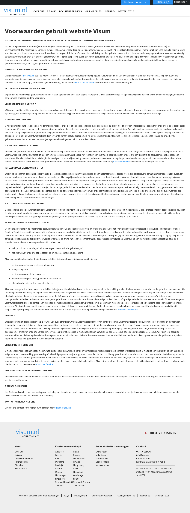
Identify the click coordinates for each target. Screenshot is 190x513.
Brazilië (58, 449)
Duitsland (59, 456)
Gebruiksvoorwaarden (84, 76)
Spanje (76, 473)
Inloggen (161, 2)
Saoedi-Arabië (102, 456)
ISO (52, 502)
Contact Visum (143, 452)
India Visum (101, 449)
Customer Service (121, 156)
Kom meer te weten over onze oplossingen (39, 490)
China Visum (101, 446)
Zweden (59, 479)
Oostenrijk (78, 469)
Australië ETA (102, 452)
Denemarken (79, 452)
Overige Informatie (126, 490)
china (57, 452)
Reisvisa (51, 11)
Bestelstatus (126, 11)
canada (76, 449)
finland (76, 456)
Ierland (58, 463)
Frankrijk (59, 459)
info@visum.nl (142, 449)
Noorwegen (60, 469)
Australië (59, 446)
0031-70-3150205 (143, 446)
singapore (60, 473)
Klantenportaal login (133, 2)
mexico (58, 466)
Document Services (70, 11)
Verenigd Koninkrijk (64, 476)
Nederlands (179, 1)
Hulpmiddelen (93, 11)
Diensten (109, 11)
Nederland (78, 466)
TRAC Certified (138, 502)
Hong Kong (78, 459)
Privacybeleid (28, 70)
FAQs (66, 490)
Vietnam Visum (102, 459)
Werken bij (145, 490)
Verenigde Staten (81, 476)
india (75, 463)
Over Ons (38, 11)
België (76, 446)
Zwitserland (78, 479)
